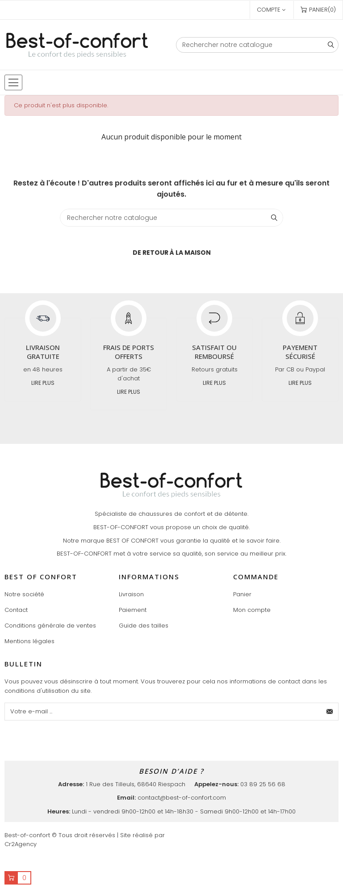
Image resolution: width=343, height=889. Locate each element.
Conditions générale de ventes (50, 625)
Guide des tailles (143, 625)
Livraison (131, 594)
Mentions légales (29, 641)
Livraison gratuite (43, 352)
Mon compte (252, 610)
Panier (242, 594)
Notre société (24, 594)
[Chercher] (257, 45)
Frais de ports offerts (128, 352)
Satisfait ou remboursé (214, 352)
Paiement (132, 610)
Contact (16, 610)
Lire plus (42, 383)
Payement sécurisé (300, 352)
